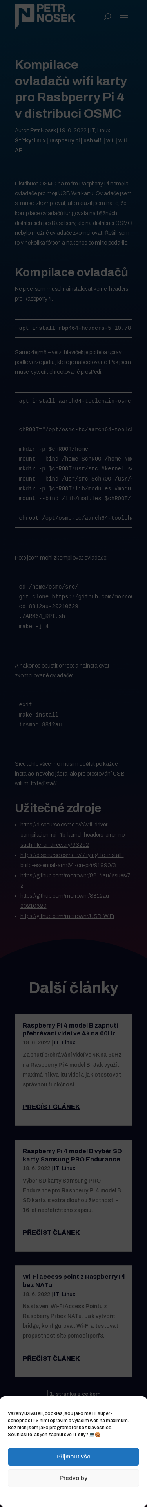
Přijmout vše (73, 1456)
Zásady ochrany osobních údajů (91, 1496)
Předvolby (73, 1478)
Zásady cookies (34, 1496)
